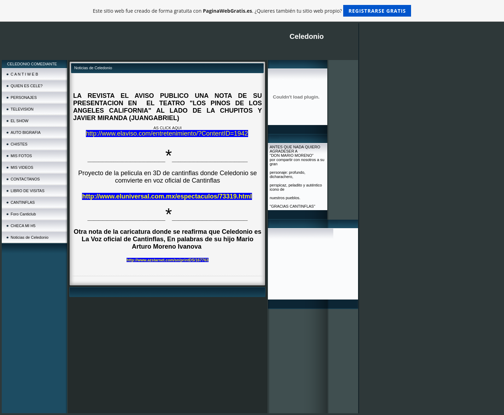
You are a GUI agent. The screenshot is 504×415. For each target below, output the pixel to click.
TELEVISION (22, 109)
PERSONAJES (24, 97)
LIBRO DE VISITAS (28, 191)
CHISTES (19, 144)
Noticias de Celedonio (29, 237)
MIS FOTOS (21, 156)
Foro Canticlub (23, 214)
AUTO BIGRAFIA (26, 132)
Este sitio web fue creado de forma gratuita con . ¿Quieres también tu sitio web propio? (252, 11)
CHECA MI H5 (23, 226)
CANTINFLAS (23, 202)
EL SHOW (19, 121)
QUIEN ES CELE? (26, 86)
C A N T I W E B (24, 74)
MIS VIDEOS (22, 167)
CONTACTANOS (25, 179)
